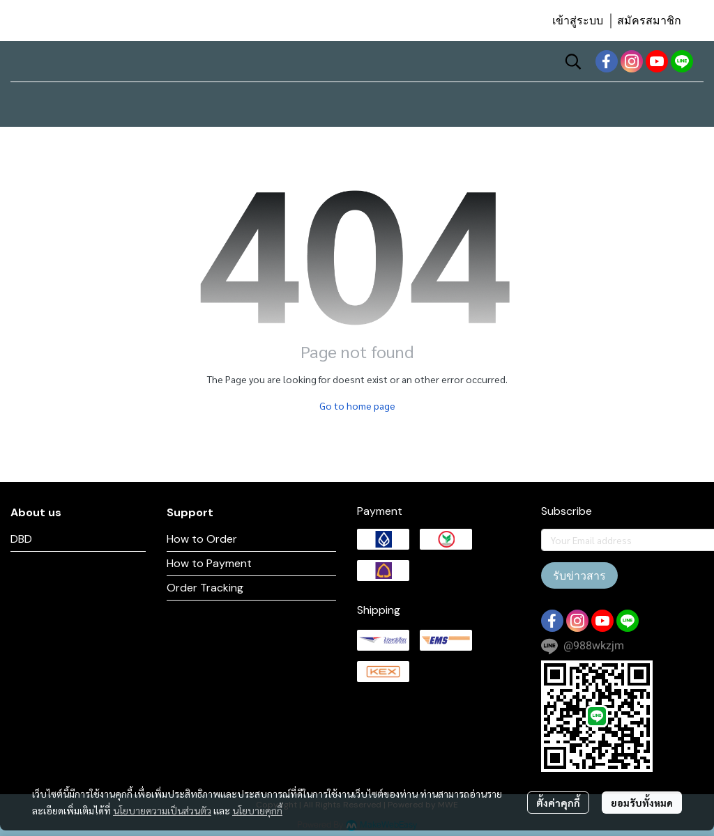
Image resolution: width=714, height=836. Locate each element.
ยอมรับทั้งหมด (642, 802)
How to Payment (209, 563)
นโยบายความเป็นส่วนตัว (162, 810)
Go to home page (357, 405)
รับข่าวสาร (579, 575)
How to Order (202, 539)
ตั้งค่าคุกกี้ (558, 802)
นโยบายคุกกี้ (257, 810)
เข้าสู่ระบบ (577, 20)
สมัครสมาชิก (649, 20)
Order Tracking (205, 587)
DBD (21, 539)
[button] (573, 61)
